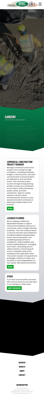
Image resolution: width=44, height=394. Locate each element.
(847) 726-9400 (28, 392)
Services (22, 362)
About (22, 370)
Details (10, 208)
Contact (22, 375)
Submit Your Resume (14, 288)
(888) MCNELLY (16, 392)
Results (22, 366)
